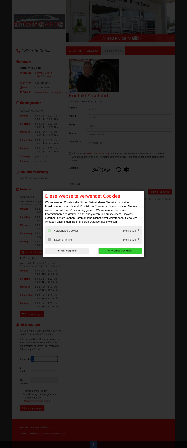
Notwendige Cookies (63, 230)
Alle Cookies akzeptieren (120, 250)
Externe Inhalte (60, 239)
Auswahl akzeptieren (67, 250)
